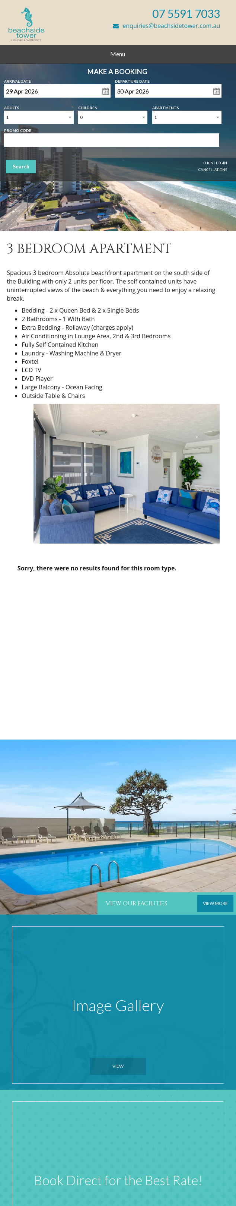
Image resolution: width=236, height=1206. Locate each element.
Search (21, 166)
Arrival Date (17, 79)
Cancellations (212, 169)
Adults (11, 106)
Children (88, 106)
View (118, 1066)
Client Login (215, 163)
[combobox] (38, 117)
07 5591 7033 (186, 13)
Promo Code (17, 129)
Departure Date (132, 79)
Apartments (165, 106)
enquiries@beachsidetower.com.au (166, 26)
